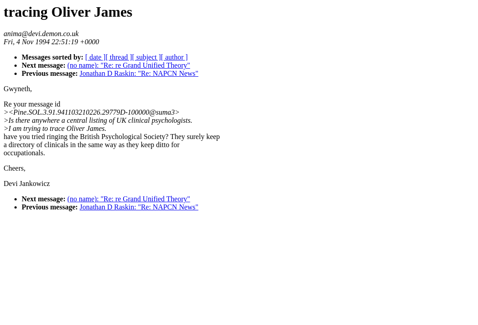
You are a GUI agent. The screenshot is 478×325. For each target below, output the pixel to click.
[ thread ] (119, 57)
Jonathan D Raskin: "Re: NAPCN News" (139, 73)
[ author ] (174, 57)
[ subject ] (146, 57)
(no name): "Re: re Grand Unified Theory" (128, 65)
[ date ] (95, 57)
